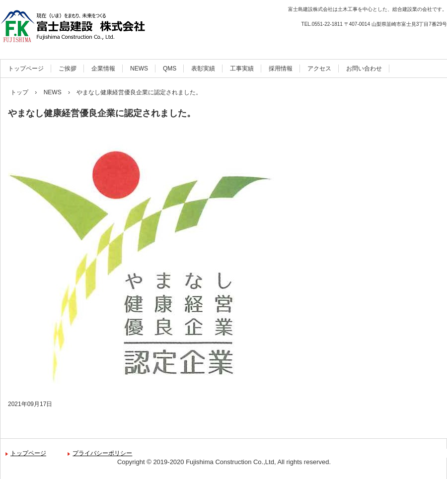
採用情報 (281, 68)
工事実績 (242, 68)
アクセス (319, 68)
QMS (169, 68)
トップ (19, 92)
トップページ (26, 68)
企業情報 (103, 68)
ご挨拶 (67, 68)
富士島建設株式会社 (107, 26)
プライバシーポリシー (102, 453)
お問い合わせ (364, 68)
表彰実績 (203, 68)
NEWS (139, 68)
